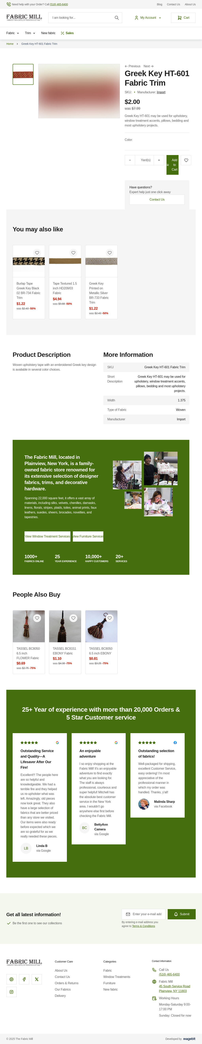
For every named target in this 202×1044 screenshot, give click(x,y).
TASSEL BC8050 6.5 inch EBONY (101, 656)
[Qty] (137, 160)
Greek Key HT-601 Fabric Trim (39, 43)
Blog (159, 4)
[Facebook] (24, 979)
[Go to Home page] (24, 18)
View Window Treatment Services (47, 536)
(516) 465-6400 (169, 974)
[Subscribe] (182, 914)
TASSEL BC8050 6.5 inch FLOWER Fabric (29, 658)
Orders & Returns (66, 983)
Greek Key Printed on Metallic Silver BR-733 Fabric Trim (101, 298)
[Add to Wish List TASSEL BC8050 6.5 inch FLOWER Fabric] (37, 618)
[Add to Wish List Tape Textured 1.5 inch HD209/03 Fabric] (73, 253)
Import (161, 92)
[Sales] (67, 33)
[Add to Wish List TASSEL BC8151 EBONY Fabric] (73, 618)
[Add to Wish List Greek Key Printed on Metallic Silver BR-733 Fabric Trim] (110, 253)
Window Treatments (116, 977)
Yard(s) (146, 160)
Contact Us (173, 4)
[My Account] (148, 18)
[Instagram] (11, 992)
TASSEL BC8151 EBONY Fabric (65, 656)
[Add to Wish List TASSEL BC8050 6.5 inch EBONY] (110, 618)
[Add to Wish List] (186, 160)
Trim (30, 33)
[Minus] (130, 160)
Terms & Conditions (143, 926)
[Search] (117, 18)
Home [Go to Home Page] (9, 43)
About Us (190, 4)
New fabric (48, 33)
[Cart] (183, 18)
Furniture (109, 983)
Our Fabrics (63, 989)
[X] (37, 979)
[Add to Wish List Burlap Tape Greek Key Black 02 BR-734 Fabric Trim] (37, 253)
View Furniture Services (88, 536)
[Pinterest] (11, 979)
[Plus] (159, 160)
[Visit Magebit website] (189, 1039)
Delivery (60, 995)
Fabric (13, 33)
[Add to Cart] (172, 165)
